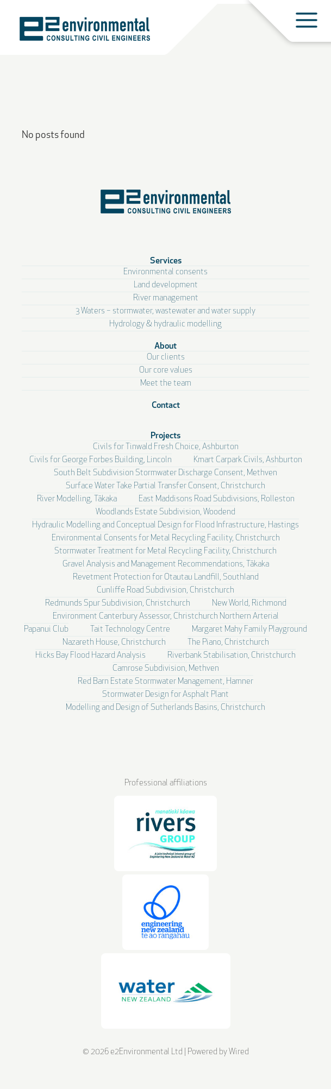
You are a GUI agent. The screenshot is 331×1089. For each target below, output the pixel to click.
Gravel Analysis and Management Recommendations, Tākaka (166, 565)
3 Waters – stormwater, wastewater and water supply (165, 311)
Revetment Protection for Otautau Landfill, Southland (166, 578)
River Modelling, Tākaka (77, 499)
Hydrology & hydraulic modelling (165, 324)
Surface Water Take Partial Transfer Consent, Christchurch (165, 486)
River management (165, 298)
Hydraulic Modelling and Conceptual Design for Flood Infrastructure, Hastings (165, 525)
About (165, 346)
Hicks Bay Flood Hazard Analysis (90, 656)
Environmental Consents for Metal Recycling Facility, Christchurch (166, 538)
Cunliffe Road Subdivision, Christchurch (165, 591)
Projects (165, 436)
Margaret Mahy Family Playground (249, 630)
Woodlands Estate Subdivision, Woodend (165, 512)
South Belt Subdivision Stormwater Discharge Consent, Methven (165, 473)
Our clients (166, 358)
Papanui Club (46, 630)
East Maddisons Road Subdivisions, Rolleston (217, 499)
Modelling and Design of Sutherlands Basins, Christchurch (165, 708)
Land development (166, 285)
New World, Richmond (249, 604)
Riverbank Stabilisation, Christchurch (231, 656)
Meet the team (165, 384)
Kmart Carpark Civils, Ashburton (247, 460)
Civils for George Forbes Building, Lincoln (100, 460)
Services (166, 261)
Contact (166, 405)
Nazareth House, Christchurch (114, 643)
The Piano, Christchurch (228, 643)
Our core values (165, 371)
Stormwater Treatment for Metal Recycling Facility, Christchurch (165, 551)
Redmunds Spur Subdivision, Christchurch (117, 604)
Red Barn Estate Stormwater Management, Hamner (165, 682)
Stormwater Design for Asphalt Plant (165, 695)
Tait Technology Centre (130, 630)
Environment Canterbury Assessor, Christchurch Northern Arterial (166, 617)
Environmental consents (165, 272)
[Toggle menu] (306, 20)
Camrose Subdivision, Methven (166, 669)
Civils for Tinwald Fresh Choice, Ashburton (166, 447)
